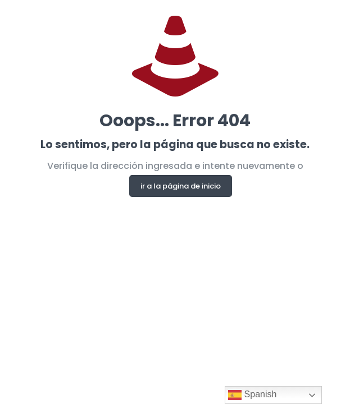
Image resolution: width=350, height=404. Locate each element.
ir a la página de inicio (180, 186)
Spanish (252, 395)
